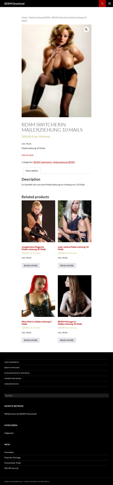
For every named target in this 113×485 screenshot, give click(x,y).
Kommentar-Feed (12, 463)
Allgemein (9, 433)
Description (32, 170)
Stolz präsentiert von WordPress (36, 481)
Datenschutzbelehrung (13, 481)
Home (24, 17)
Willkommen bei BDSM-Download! (20, 414)
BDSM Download (14, 3)
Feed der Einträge (12, 457)
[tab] (32, 171)
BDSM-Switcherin (43, 162)
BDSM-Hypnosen (12, 367)
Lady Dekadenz (11, 362)
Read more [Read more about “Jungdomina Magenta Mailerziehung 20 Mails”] (31, 265)
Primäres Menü (109, 3)
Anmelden (9, 452)
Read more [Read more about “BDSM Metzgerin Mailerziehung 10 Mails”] (67, 340)
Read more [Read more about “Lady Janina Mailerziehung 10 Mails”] (67, 265)
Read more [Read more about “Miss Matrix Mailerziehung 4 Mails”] (31, 340)
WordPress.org (11, 468)
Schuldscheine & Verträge (17, 373)
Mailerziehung (11, 384)
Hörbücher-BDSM (12, 378)
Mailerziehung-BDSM (39, 17)
